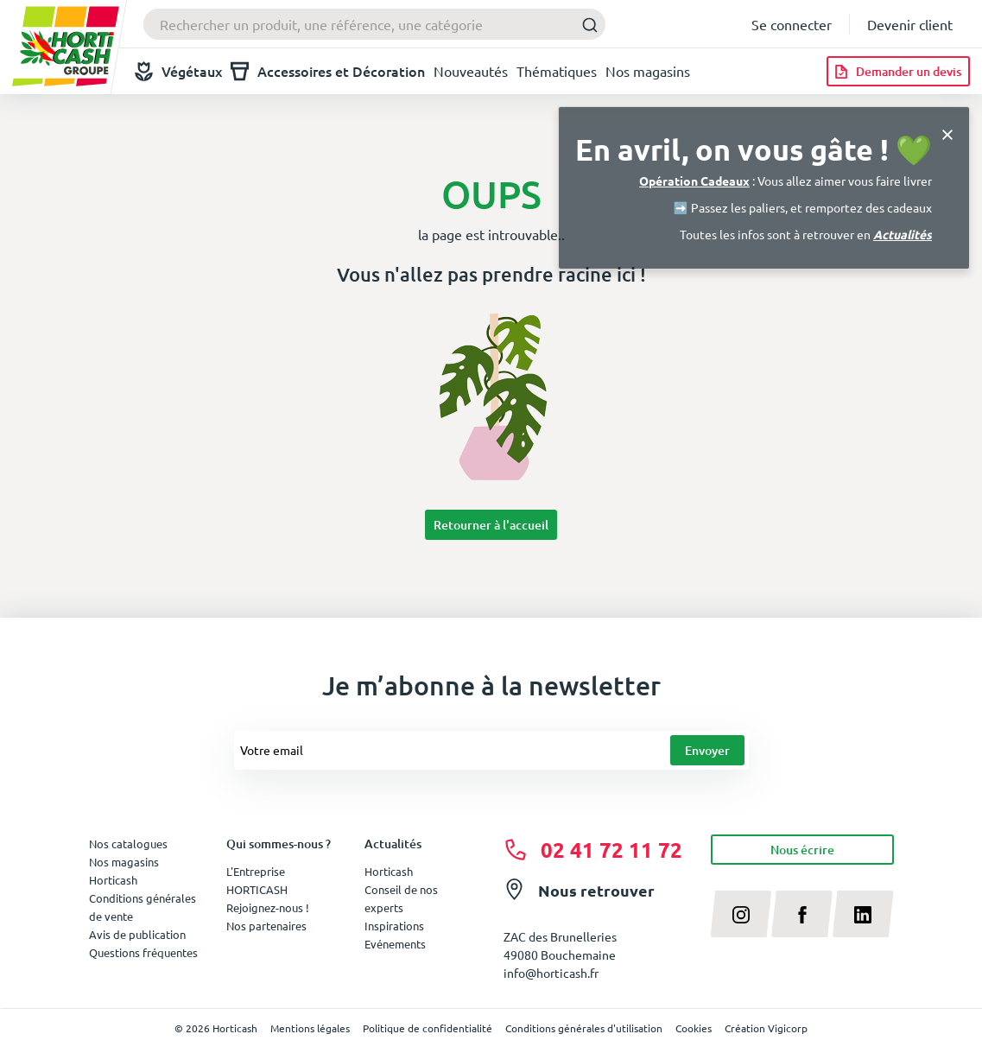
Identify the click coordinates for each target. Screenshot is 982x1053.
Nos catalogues (128, 843)
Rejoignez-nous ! (267, 907)
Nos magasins (647, 70)
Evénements (395, 943)
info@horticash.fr (551, 972)
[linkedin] (863, 914)
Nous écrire (802, 849)
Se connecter (791, 24)
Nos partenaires (266, 925)
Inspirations (394, 925)
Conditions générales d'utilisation (583, 1028)
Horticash (388, 871)
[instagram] (741, 914)
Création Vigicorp (766, 1028)
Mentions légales (310, 1028)
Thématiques (556, 70)
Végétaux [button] (178, 71)
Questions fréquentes (143, 952)
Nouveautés (471, 70)
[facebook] (802, 914)
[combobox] (374, 24)
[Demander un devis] (898, 71)
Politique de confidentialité (427, 1028)
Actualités (902, 234)
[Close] (947, 133)
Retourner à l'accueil (491, 525)
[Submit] (585, 25)
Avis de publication (137, 934)
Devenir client (910, 24)
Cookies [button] (693, 1028)
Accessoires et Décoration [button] (328, 71)
